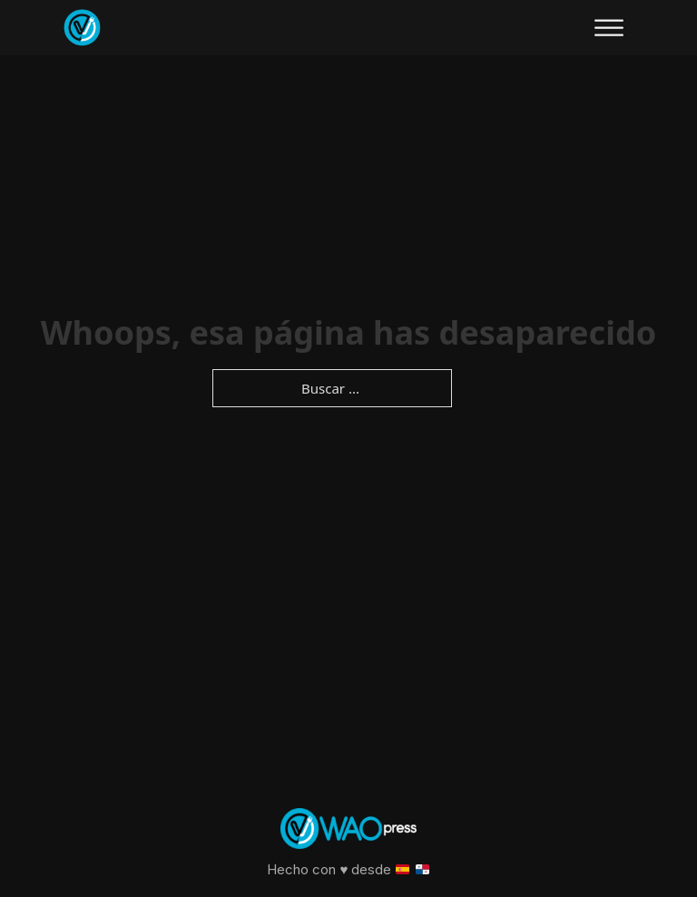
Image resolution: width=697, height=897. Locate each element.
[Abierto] (608, 27)
